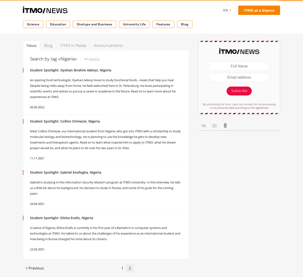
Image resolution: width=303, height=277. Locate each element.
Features (163, 24)
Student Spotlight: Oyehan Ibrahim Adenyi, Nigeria (70, 70)
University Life (134, 24)
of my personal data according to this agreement (239, 107)
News (31, 45)
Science (33, 24)
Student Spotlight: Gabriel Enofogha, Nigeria (65, 172)
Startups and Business (94, 24)
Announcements (108, 45)
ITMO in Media (73, 45)
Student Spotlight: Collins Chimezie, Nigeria (65, 121)
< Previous (34, 268)
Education (58, 24)
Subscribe (239, 91)
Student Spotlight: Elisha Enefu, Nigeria (61, 218)
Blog (184, 24)
